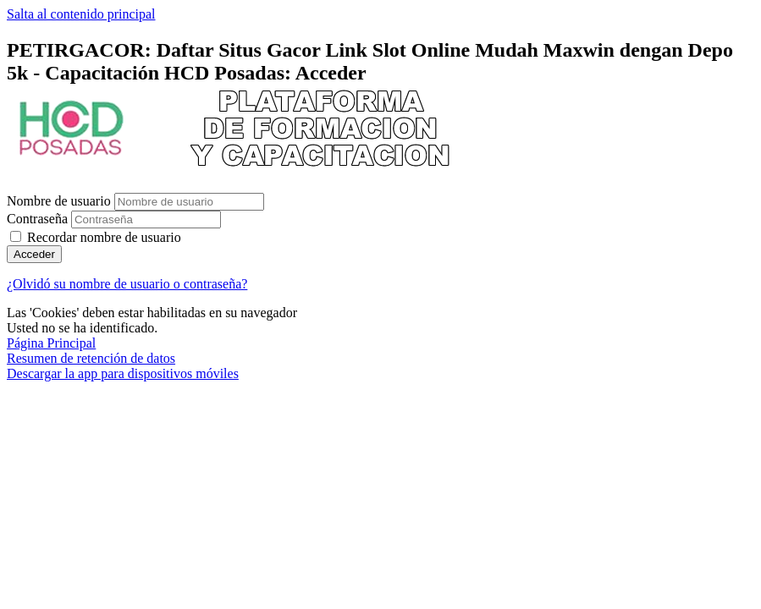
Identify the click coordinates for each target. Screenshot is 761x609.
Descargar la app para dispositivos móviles (123, 373)
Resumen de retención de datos (91, 358)
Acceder (34, 254)
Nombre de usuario (60, 201)
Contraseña (37, 218)
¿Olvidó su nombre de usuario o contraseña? (127, 284)
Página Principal (51, 343)
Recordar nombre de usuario (104, 237)
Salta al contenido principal (81, 14)
